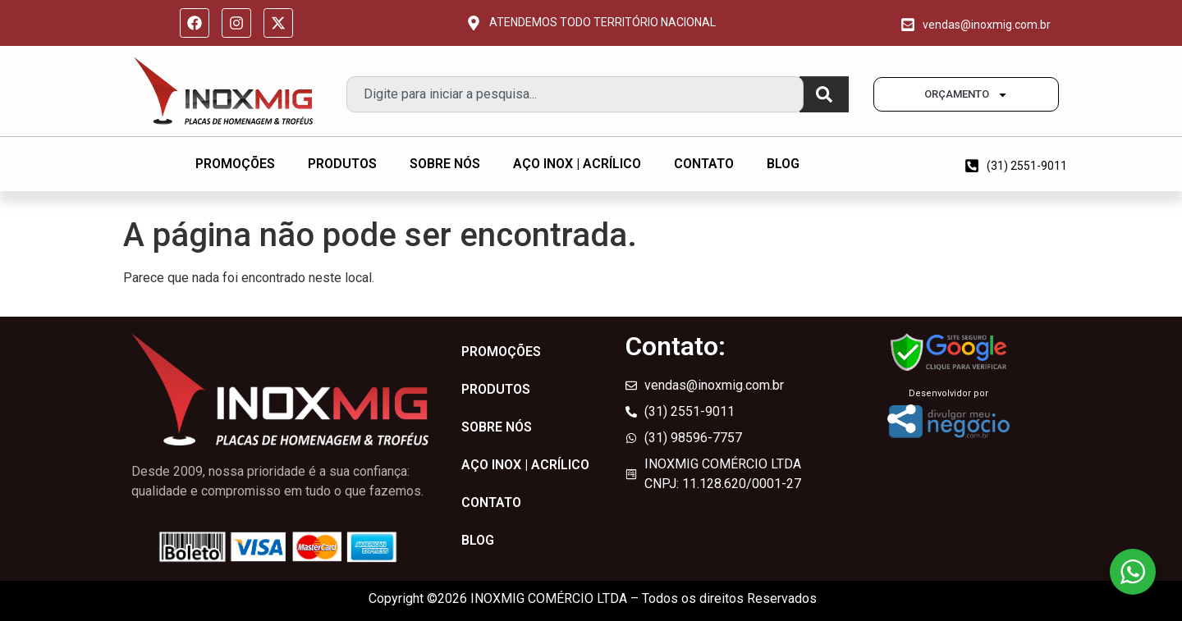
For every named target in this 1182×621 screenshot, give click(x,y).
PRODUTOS (342, 163)
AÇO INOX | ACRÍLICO (577, 163)
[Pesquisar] (824, 94)
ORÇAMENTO (966, 94)
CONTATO (704, 163)
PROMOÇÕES (235, 163)
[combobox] (575, 94)
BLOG (783, 163)
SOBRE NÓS (445, 163)
